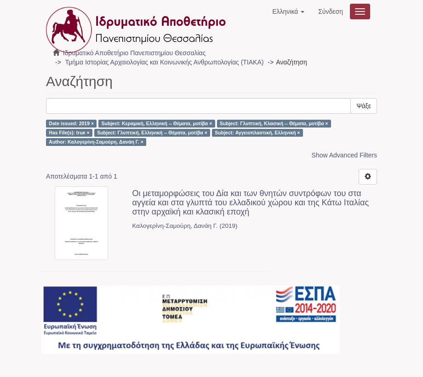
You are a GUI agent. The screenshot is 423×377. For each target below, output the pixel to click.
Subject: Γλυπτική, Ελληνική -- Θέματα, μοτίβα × (152, 132)
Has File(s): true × (69, 132)
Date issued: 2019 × (71, 123)
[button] (288, 11)
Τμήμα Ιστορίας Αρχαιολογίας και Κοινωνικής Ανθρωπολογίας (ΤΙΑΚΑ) (164, 62)
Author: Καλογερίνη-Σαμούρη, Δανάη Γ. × (96, 142)
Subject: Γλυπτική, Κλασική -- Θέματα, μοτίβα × (274, 123)
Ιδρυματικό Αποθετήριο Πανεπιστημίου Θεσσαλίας (134, 53)
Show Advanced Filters (344, 155)
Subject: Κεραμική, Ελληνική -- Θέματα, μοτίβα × (157, 123)
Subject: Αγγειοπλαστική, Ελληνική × (257, 132)
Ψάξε (363, 106)
